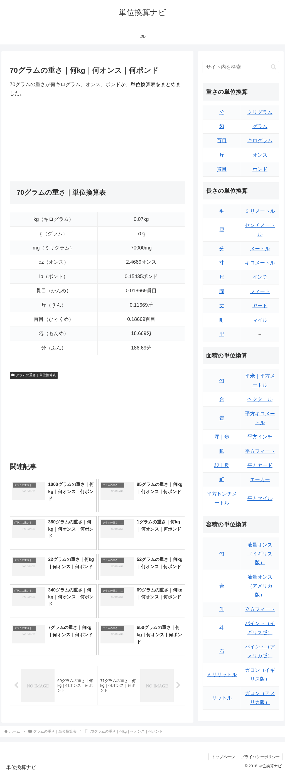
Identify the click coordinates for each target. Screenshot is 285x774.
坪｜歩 (221, 437)
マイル (259, 320)
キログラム (259, 140)
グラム (259, 126)
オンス (259, 155)
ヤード (259, 305)
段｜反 (221, 465)
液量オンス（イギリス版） (259, 554)
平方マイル (259, 498)
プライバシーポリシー (260, 757)
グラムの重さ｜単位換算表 (33, 375)
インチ (259, 277)
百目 (222, 140)
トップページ (223, 757)
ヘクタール (259, 399)
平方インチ (259, 437)
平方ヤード (259, 465)
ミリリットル (222, 674)
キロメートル (260, 263)
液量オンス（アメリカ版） (259, 586)
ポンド (259, 169)
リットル (222, 698)
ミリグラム (259, 112)
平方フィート (260, 451)
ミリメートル (260, 211)
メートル (260, 248)
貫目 (222, 169)
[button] (273, 67)
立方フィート (260, 609)
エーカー (260, 479)
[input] (241, 67)
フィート (260, 291)
